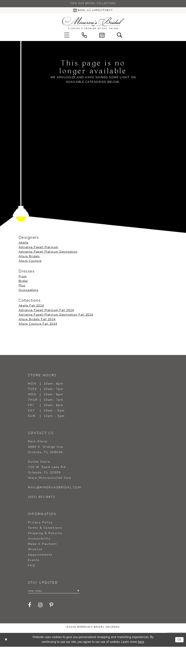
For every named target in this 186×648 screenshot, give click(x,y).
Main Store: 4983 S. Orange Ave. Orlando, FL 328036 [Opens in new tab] (46, 448)
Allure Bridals (29, 257)
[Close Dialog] (6, 641)
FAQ (31, 566)
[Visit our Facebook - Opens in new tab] (30, 606)
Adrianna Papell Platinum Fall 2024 (46, 311)
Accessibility (39, 539)
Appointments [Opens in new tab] (40, 555)
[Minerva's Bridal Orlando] (93, 24)
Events (34, 561)
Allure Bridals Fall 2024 (37, 320)
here (141, 643)
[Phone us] (84, 36)
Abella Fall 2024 (31, 306)
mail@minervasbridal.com (54, 488)
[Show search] (119, 36)
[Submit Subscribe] (78, 592)
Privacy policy (40, 523)
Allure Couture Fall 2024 (38, 324)
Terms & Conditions (45, 528)
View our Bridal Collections (93, 4)
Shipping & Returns (45, 534)
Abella (23, 243)
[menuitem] (67, 36)
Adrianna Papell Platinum (38, 248)
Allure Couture (30, 261)
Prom (23, 277)
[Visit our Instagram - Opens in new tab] (40, 606)
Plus (22, 286)
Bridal (23, 282)
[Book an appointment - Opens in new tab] (93, 10)
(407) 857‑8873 (41, 498)
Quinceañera (28, 291)
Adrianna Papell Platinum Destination (48, 252)
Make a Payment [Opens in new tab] (42, 545)
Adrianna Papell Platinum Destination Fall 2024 (56, 315)
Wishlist (35, 550)
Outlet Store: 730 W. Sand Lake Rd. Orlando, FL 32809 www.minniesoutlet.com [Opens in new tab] (50, 470)
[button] (67, 36)
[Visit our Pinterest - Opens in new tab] (51, 606)
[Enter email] (54, 592)
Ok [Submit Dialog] (179, 641)
